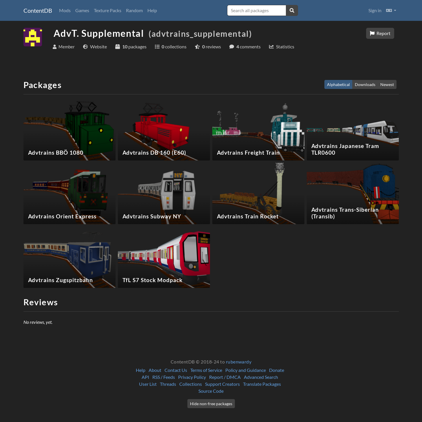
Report (380, 33)
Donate (276, 370)
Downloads (365, 84)
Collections (190, 384)
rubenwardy (239, 361)
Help (152, 10)
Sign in (374, 10)
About (155, 370)
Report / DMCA (225, 377)
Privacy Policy (192, 377)
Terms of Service (206, 370)
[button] (391, 10)
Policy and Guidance (245, 370)
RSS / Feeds (163, 377)
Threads (168, 384)
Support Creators (222, 384)
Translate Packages (262, 384)
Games (82, 10)
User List (148, 384)
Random (134, 10)
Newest (387, 84)
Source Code (211, 391)
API (145, 377)
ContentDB (37, 10)
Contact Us (176, 370)
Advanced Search (261, 377)
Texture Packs (107, 10)
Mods (65, 10)
